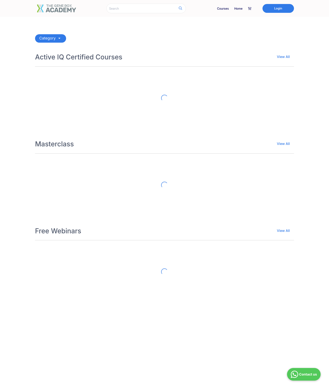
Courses (223, 8)
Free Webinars (58, 231)
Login (278, 8)
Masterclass (54, 144)
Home (238, 8)
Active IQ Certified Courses (78, 57)
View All (283, 57)
